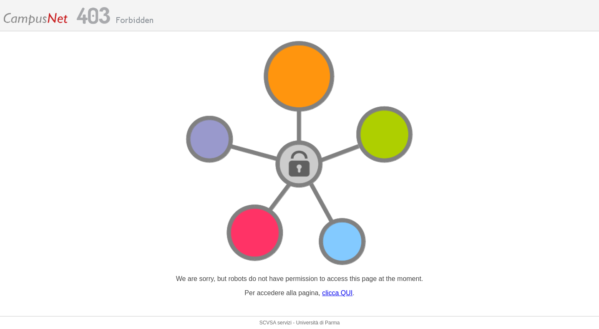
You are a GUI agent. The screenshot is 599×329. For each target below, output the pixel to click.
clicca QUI (337, 292)
